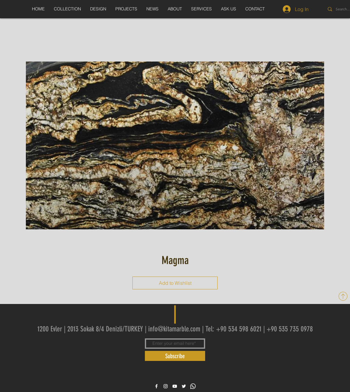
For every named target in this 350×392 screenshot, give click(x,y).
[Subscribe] (175, 356)
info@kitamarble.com (174, 329)
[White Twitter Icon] (184, 386)
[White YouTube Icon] (174, 386)
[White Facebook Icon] (156, 386)
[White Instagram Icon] (165, 386)
